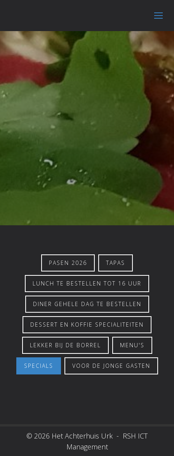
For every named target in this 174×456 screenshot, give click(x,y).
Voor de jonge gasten (111, 365)
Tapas (115, 262)
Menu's (132, 345)
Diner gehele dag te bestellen (87, 304)
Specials (38, 365)
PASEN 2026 (68, 262)
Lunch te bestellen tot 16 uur (87, 283)
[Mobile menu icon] (158, 15)
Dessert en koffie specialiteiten (87, 324)
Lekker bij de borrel (65, 345)
